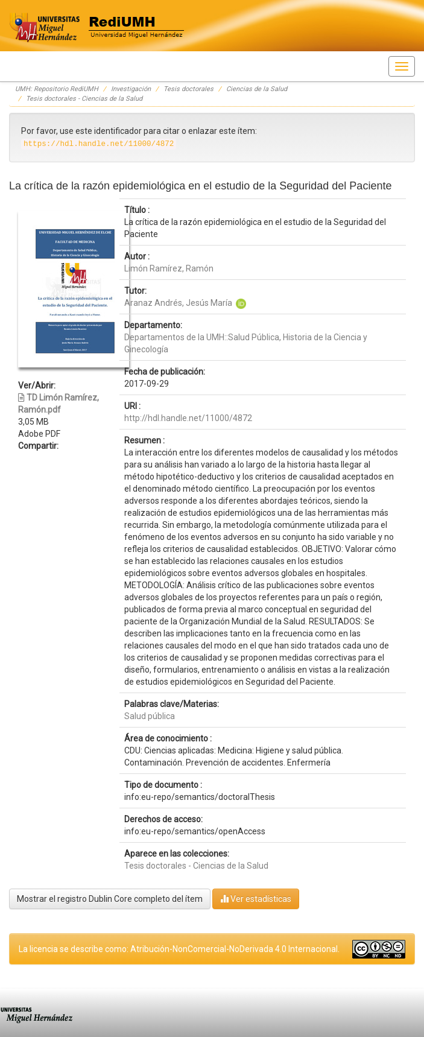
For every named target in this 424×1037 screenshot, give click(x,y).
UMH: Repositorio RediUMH (56, 89)
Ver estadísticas (255, 898)
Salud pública (149, 716)
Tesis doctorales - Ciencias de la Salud (84, 99)
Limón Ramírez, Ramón (169, 268)
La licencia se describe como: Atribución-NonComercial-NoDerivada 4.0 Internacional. (179, 949)
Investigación (131, 89)
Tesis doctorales (188, 89)
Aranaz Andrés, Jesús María (178, 303)
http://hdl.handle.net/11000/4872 (188, 418)
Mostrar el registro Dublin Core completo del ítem (110, 899)
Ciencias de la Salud (256, 89)
